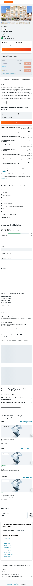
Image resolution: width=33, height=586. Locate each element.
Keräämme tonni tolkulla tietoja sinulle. (17, 552)
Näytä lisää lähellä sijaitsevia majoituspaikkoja (26, 400)
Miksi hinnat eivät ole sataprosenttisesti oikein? (17, 555)
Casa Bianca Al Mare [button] (5, 416)
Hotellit (11, 561)
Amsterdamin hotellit (8, 520)
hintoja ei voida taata (5, 546)
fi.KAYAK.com (6, 561)
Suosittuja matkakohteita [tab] (8, 509)
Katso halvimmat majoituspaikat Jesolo (25, 428)
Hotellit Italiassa (24, 561)
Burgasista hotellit (7, 518)
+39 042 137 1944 (5, 36)
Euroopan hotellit (17, 561)
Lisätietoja (4, 171)
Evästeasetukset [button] (4, 178)
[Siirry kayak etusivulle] (8, 2)
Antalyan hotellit (7, 527)
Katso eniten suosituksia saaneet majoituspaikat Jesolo (25, 455)
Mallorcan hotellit (7, 534)
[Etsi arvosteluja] (17, 250)
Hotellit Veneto (9, 562)
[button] (2, 2)
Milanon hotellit (7, 522)
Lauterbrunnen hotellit (8, 533)
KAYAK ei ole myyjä (17, 550)
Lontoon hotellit (7, 516)
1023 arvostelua (10, 38)
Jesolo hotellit (16, 562)
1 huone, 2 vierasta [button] (7, 45)
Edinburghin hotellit (7, 524)
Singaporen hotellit (7, 525)
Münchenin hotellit (7, 529)
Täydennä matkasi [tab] (20, 509)
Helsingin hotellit (7, 531)
